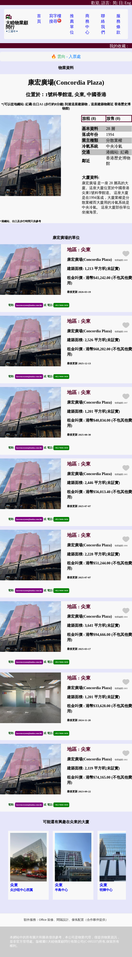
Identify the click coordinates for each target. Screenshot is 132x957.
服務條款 (118, 24)
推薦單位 (72, 24)
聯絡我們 (103, 24)
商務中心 (87, 24)
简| (104, 3)
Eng (127, 3)
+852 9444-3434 (61, 305)
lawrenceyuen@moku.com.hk (29, 305)
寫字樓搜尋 (55, 18)
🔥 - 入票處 (66, 56)
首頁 (39, 18)
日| (121, 3)
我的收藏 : (118, 46)
